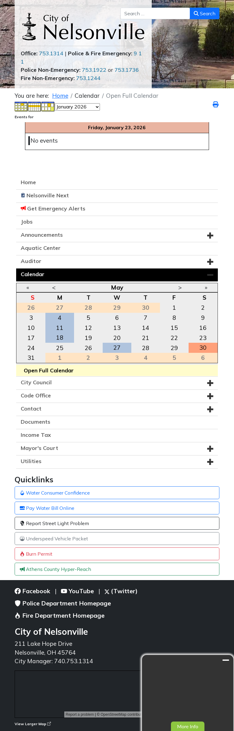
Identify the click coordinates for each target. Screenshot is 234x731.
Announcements (42, 234)
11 (59, 327)
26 (88, 348)
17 (31, 338)
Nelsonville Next (48, 195)
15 (174, 327)
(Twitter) (121, 591)
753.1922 (94, 69)
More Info (187, 726)
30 (203, 347)
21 (145, 338)
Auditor (31, 261)
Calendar (32, 274)
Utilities (31, 461)
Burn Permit (36, 554)
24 (31, 348)
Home (28, 182)
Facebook (32, 591)
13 (117, 327)
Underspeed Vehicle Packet (54, 538)
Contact (31, 408)
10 (31, 327)
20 (117, 338)
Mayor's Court (39, 447)
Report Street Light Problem (54, 523)
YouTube (77, 591)
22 (174, 338)
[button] (210, 235)
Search (204, 13)
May (117, 287)
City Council (36, 382)
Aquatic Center (41, 247)
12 (88, 327)
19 (88, 338)
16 (203, 327)
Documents (35, 421)
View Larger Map (33, 724)
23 (203, 338)
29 (174, 348)
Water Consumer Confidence (55, 493)
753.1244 (88, 78)
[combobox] (155, 13)
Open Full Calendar (49, 370)
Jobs (27, 221)
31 (31, 357)
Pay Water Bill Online (47, 508)
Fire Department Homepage (60, 615)
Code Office (36, 395)
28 (145, 348)
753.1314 (51, 53)
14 (145, 327)
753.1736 (127, 69)
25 (59, 348)
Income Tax (36, 434)
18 (59, 337)
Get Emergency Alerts (56, 208)
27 (117, 347)
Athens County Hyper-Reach (55, 569)
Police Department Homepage (63, 603)
